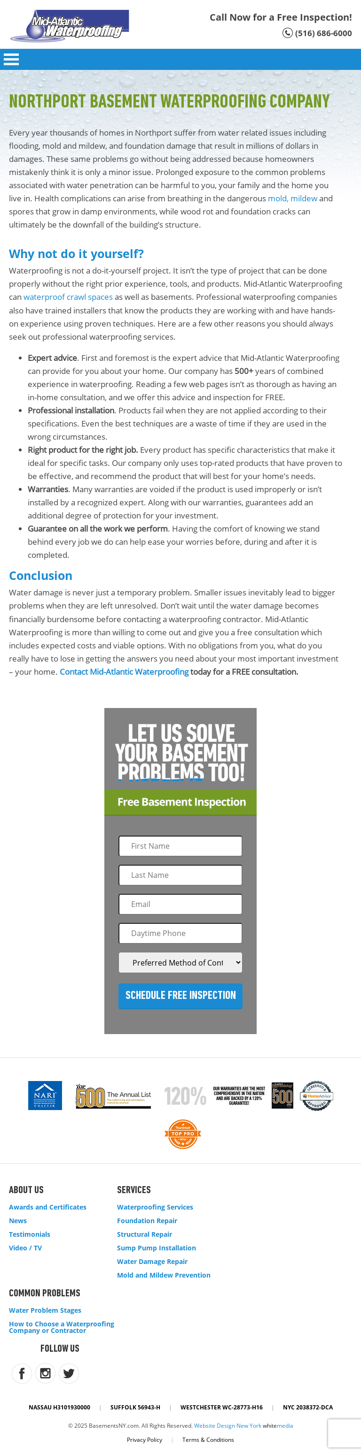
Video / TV (25, 1248)
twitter (68, 1373)
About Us (26, 1190)
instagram (45, 1373)
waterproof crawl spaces (68, 296)
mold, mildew (292, 198)
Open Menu (11, 59)
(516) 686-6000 (323, 33)
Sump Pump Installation (156, 1248)
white (278, 1426)
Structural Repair (144, 1234)
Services (134, 1190)
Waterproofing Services (155, 1207)
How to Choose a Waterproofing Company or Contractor (61, 1327)
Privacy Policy (144, 1440)
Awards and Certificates (47, 1207)
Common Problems (44, 1293)
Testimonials (29, 1234)
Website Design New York (227, 1426)
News (18, 1221)
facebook (21, 1373)
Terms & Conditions (208, 1440)
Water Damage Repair (152, 1261)
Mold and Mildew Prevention (164, 1275)
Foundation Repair (147, 1221)
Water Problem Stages (45, 1310)
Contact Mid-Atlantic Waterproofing (124, 671)
